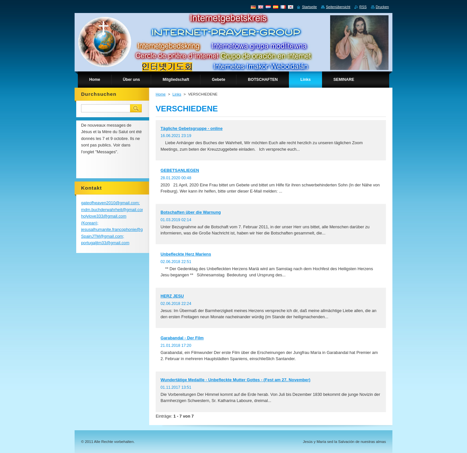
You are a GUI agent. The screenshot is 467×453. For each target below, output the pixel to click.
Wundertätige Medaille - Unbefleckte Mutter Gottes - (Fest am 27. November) (235, 379)
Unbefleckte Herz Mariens (186, 254)
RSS (362, 7)
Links (177, 94)
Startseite (309, 7)
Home (161, 94)
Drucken (382, 7)
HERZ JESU (172, 296)
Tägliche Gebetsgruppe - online (191, 128)
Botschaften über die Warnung (191, 212)
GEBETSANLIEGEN (180, 170)
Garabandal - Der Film (182, 337)
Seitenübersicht (338, 7)
